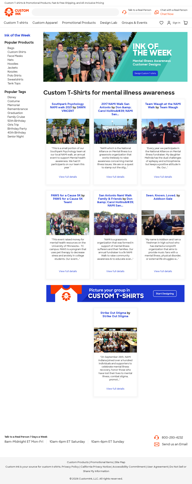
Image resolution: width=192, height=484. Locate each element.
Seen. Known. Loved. (161, 195)
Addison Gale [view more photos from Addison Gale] (163, 199)
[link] (16, 12)
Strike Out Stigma (113, 313)
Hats (11, 60)
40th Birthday (17, 132)
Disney (12, 97)
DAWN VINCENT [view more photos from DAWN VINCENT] (74, 109)
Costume (14, 101)
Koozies (12, 71)
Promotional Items (101, 462)
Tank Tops (14, 83)
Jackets (13, 67)
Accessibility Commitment (129, 466)
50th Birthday (17, 120)
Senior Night (16, 136)
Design (153, 75)
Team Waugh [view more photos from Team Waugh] (169, 107)
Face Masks (15, 56)
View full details (68, 176)
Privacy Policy (70, 466)
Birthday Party (17, 128)
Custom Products (78, 462)
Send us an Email (175, 444)
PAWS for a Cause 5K (66, 195)
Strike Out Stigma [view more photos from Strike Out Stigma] (115, 316)
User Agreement (157, 466)
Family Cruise (16, 117)
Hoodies (13, 63)
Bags (11, 48)
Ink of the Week (17, 35)
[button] (174, 14)
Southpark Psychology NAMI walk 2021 (67, 105)
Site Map (120, 462)
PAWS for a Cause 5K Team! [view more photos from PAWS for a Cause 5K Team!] (68, 200)
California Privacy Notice (96, 466)
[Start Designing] (115, 293)
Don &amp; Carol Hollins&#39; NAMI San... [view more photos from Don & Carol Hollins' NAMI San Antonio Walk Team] (115, 110)
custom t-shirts (51, 466)
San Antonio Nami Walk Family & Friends (115, 197)
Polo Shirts (14, 75)
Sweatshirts (15, 79)
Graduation (15, 113)
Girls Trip (13, 124)
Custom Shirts (17, 52)
